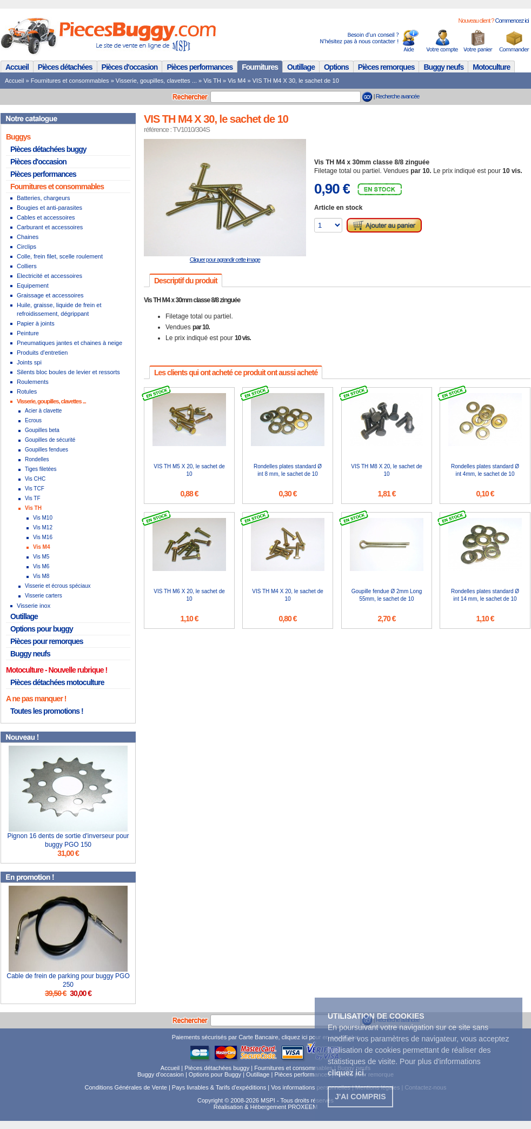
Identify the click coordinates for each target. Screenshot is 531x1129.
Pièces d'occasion (130, 67)
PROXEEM (302, 1107)
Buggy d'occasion (160, 1074)
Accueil (17, 67)
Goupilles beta (42, 430)
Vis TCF (34, 489)
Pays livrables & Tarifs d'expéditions (219, 1087)
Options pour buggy (41, 629)
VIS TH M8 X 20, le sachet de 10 (386, 470)
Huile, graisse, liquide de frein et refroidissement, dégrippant (59, 309)
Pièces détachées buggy (48, 149)
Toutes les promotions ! (46, 711)
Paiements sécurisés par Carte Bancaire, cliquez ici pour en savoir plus (266, 1037)
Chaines (27, 237)
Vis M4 (236, 80)
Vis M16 (42, 537)
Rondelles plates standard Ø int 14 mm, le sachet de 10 (485, 595)
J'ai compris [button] (360, 1096)
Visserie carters (43, 596)
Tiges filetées (41, 469)
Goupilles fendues (46, 450)
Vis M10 (42, 518)
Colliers (27, 266)
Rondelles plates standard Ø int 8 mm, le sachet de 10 (288, 470)
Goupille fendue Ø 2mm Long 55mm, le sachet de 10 (386, 595)
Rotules (27, 391)
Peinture (28, 333)
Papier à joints (36, 323)
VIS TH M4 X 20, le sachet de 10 (287, 595)
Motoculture (491, 67)
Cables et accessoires (46, 217)
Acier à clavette (43, 411)
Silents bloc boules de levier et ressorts (68, 372)
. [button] (347, 1072)
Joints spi (29, 362)
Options (336, 67)
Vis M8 (41, 576)
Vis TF (33, 498)
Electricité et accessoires (49, 276)
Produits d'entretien (42, 352)
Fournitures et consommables (70, 80)
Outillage (301, 67)
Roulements (33, 381)
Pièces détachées (65, 67)
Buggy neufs (443, 67)
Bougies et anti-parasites (49, 207)
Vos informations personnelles (310, 1087)
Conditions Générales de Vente (126, 1087)
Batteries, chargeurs (43, 198)
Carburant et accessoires (50, 227)
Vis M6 (41, 566)
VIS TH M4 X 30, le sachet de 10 (296, 80)
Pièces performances (200, 67)
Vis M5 (41, 557)
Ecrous (33, 420)
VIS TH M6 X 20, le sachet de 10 (189, 595)
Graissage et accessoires (50, 295)
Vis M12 (42, 527)
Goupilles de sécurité (50, 440)
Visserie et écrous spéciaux (58, 586)
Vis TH (212, 80)
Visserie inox (33, 605)
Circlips (26, 246)
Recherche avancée (398, 96)
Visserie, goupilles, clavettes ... (156, 80)
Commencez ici (511, 20)
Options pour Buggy (215, 1074)
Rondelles (37, 459)
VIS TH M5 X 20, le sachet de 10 (189, 470)
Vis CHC (35, 479)
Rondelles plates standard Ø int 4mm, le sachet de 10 (485, 470)
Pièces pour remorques (46, 641)
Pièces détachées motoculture (57, 682)
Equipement (33, 285)
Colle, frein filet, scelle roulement (60, 256)
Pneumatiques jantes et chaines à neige (69, 343)
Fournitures (260, 67)
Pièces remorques (386, 67)
